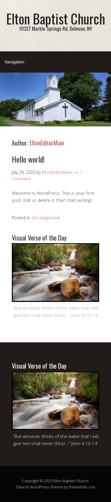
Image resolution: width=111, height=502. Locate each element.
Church (22, 487)
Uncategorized (46, 217)
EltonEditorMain (47, 142)
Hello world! (28, 159)
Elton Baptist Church (55, 18)
